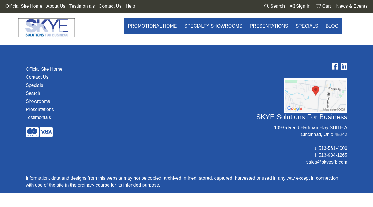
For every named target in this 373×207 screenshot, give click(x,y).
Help (130, 6)
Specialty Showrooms (213, 26)
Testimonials (82, 6)
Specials (306, 26)
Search (274, 6)
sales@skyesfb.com (326, 162)
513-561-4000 (333, 148)
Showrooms (38, 101)
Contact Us (110, 6)
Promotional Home (152, 26)
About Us (55, 6)
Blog (332, 26)
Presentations (269, 26)
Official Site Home (23, 6)
